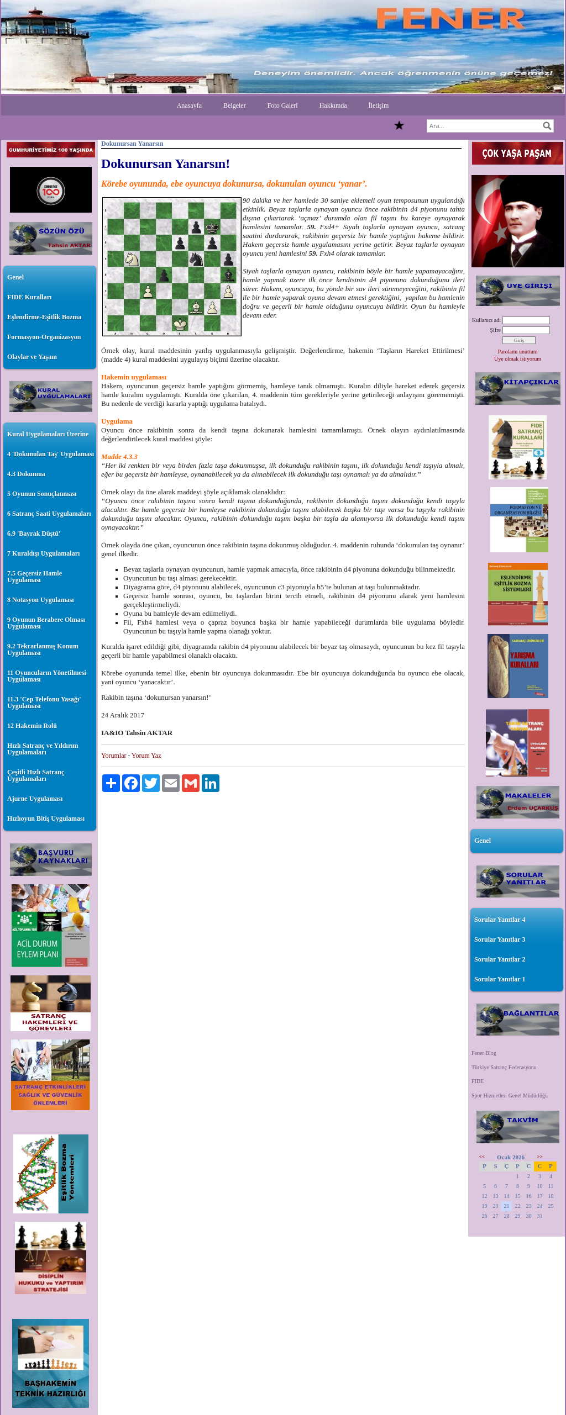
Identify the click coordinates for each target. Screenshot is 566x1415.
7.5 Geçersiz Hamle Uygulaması (34, 576)
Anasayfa (189, 105)
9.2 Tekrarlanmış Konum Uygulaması (42, 649)
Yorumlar (113, 755)
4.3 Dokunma (26, 474)
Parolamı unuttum (518, 352)
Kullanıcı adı (486, 320)
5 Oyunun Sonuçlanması (41, 494)
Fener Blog (483, 1053)
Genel (15, 277)
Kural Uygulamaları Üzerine (47, 434)
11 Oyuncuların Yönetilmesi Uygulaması (46, 676)
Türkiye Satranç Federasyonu (504, 1067)
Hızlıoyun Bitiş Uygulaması (46, 818)
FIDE (477, 1081)
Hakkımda (333, 105)
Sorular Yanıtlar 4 (499, 919)
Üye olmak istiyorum (517, 359)
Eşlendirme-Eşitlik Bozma (44, 317)
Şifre (495, 330)
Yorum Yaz (146, 755)
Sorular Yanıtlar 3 (499, 939)
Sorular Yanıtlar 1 (499, 979)
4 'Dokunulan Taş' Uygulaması (50, 454)
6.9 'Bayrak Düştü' (33, 533)
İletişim (379, 105)
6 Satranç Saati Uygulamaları (49, 514)
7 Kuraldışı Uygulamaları (43, 553)
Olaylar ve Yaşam (32, 357)
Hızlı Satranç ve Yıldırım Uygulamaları (42, 749)
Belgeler (234, 105)
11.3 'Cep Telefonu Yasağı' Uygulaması (44, 702)
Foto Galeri (283, 105)
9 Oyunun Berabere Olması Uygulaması (46, 623)
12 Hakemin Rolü (32, 726)
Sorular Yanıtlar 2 (499, 959)
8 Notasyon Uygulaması (40, 600)
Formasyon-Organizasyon (44, 337)
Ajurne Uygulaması (34, 798)
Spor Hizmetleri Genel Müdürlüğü (509, 1095)
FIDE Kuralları (29, 297)
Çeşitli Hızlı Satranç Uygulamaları (35, 775)
